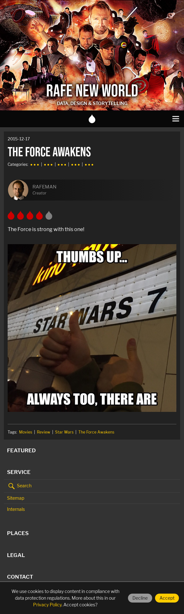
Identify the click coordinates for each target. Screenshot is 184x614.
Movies (25, 432)
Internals (16, 509)
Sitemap (15, 498)
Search (19, 486)
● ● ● (34, 164)
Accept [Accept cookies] (166, 598)
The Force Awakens (96, 432)
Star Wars (64, 432)
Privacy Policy (47, 604)
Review (43, 432)
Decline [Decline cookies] (140, 598)
